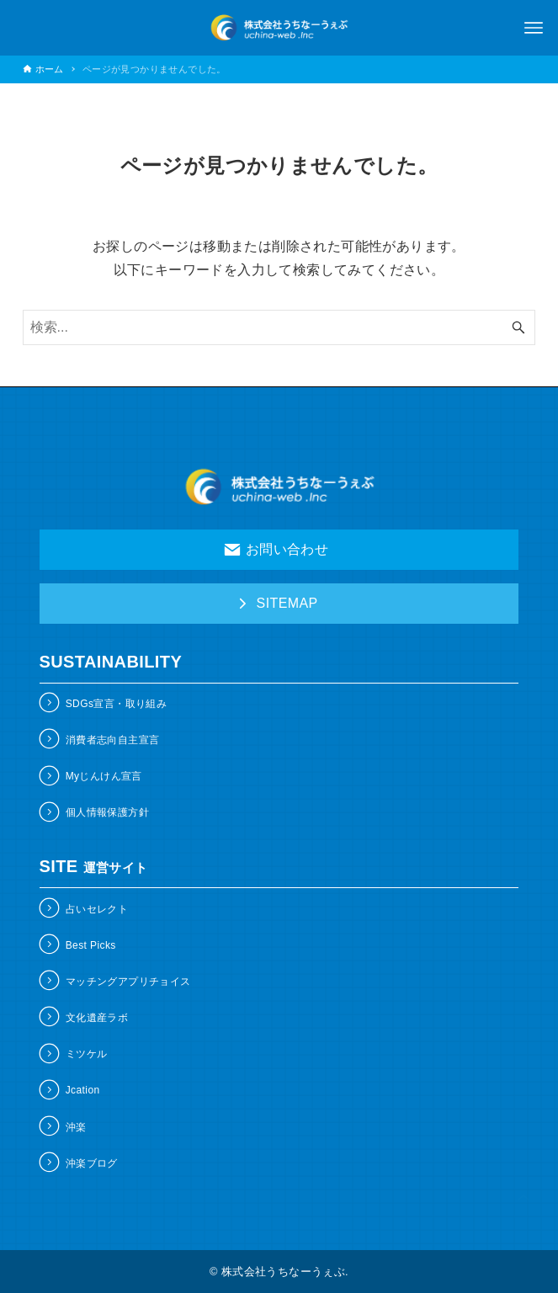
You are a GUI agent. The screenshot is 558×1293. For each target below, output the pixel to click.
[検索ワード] (279, 327)
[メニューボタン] (533, 28)
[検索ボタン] (518, 327)
